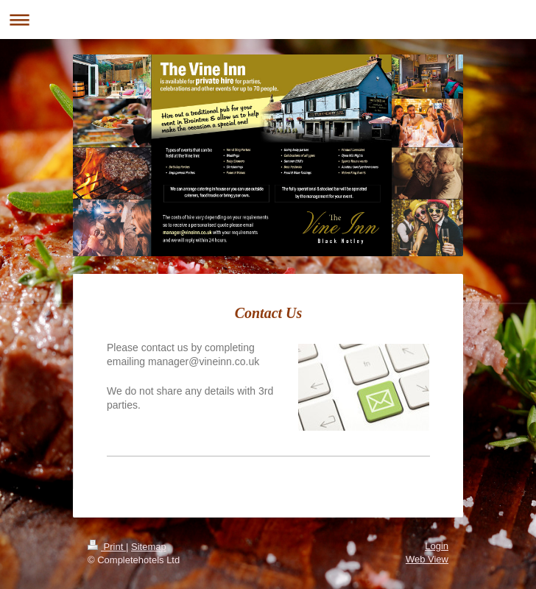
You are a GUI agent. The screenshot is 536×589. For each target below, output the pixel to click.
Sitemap (148, 546)
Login (436, 545)
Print (107, 546)
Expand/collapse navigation (268, 19)
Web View (427, 559)
